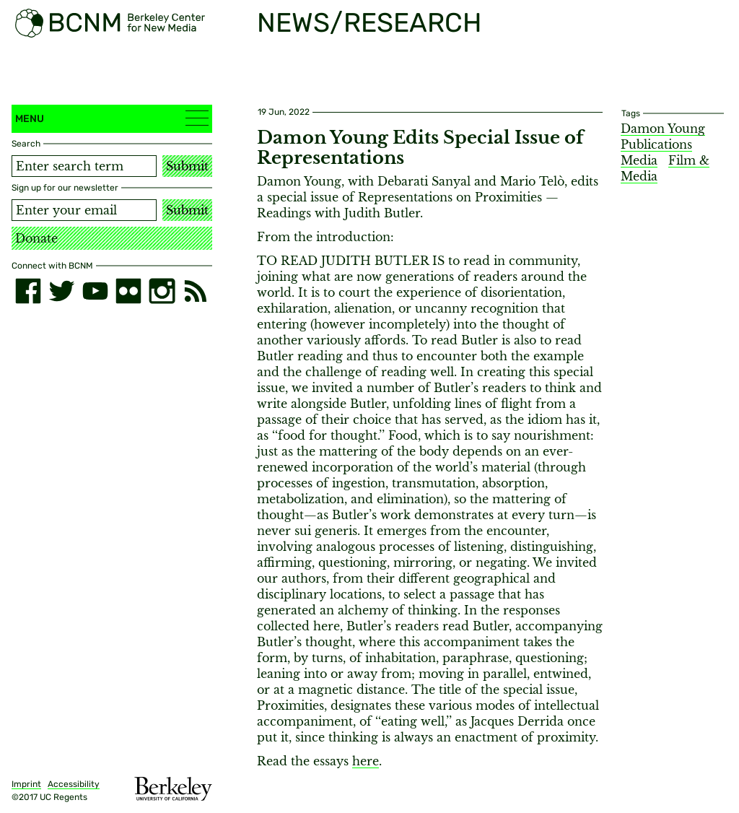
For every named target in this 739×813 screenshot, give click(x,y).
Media (639, 160)
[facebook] (28, 291)
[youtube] (95, 291)
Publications (656, 144)
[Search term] (84, 166)
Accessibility (74, 784)
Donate (36, 238)
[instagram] (161, 291)
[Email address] (84, 210)
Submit (187, 166)
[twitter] (61, 291)
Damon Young (663, 128)
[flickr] (128, 291)
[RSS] (195, 291)
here (365, 761)
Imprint (26, 784)
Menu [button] (112, 118)
